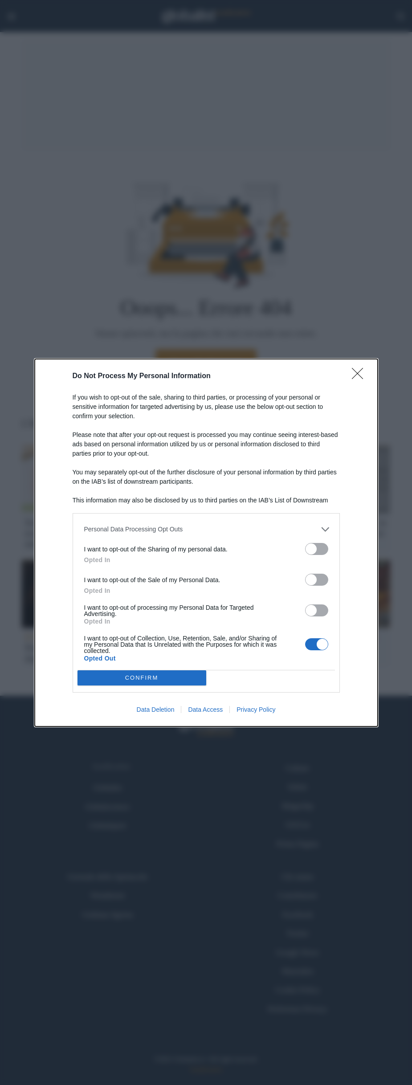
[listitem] (206, 529)
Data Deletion (156, 709)
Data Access (205, 709)
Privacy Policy (256, 709)
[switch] (316, 549)
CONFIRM (142, 677)
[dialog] (206, 542)
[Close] (360, 376)
